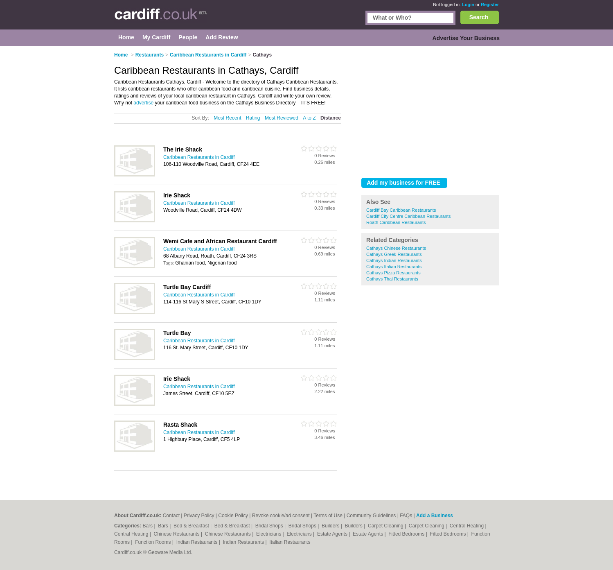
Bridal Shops (269, 526)
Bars (148, 526)
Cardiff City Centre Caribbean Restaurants (408, 216)
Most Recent (227, 118)
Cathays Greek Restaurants (394, 254)
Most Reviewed (281, 118)
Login (468, 4)
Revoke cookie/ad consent (281, 515)
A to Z (309, 118)
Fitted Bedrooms (407, 534)
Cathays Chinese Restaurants (396, 248)
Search (479, 17)
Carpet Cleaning (386, 526)
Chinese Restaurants (177, 534)
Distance (330, 118)
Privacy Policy (199, 515)
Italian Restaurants (289, 542)
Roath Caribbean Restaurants (396, 222)
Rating (253, 118)
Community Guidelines (371, 515)
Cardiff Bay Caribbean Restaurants (401, 210)
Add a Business (434, 515)
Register (490, 4)
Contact (171, 515)
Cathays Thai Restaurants (392, 278)
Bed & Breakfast (192, 526)
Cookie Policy (233, 515)
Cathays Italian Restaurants (393, 266)
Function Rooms (153, 542)
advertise (143, 103)
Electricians (269, 534)
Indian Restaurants (197, 542)
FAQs (406, 515)
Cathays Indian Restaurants (394, 260)
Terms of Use (328, 515)
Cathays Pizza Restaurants (393, 272)
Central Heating (467, 526)
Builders (331, 526)
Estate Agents (333, 534)
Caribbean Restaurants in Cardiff (199, 157)
